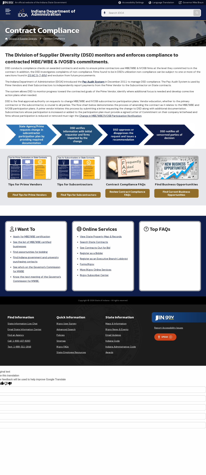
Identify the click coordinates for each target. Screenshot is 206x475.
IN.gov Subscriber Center (94, 277)
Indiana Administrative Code (121, 348)
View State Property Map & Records (101, 237)
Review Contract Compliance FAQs (127, 194)
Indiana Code (113, 343)
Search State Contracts (94, 243)
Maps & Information (116, 325)
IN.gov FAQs (63, 348)
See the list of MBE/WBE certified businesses (32, 245)
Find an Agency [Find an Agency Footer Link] (16, 337)
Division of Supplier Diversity (23, 36)
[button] (131, 2)
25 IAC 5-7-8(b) (37, 73)
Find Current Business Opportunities (176, 194)
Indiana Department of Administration (65, 11)
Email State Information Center (24, 331)
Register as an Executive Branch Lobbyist (104, 260)
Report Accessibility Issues (168, 330)
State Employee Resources (71, 354)
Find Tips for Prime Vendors (30, 196)
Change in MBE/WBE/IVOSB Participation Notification (110, 113)
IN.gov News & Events (117, 331)
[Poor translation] (8, 386)
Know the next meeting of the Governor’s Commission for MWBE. (37, 281)
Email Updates (113, 337)
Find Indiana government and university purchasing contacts (36, 261)
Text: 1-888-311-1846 (19, 348)
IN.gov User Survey (66, 325)
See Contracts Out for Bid (95, 248)
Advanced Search (66, 331)
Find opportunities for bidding (30, 253)
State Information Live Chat (22, 325)
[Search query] (180, 11)
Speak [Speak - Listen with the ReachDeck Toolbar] (165, 339)
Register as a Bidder (91, 254)
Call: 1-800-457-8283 (19, 343)
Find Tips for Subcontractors (78, 196)
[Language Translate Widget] (161, 3)
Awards (109, 354)
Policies (61, 337)
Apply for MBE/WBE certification (32, 237)
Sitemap (61, 343)
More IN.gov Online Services (96, 271)
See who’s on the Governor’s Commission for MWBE (37, 271)
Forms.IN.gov (87, 265)
